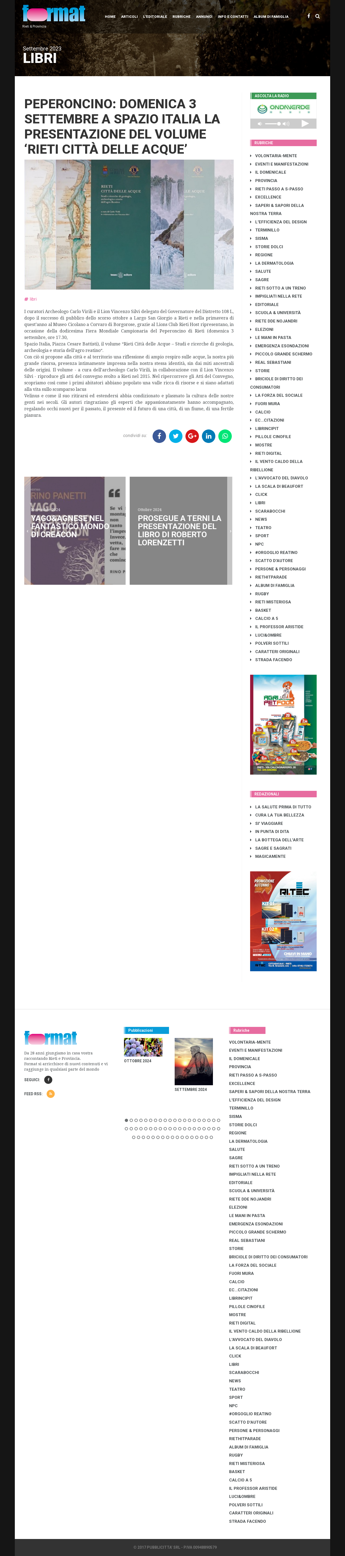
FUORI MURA (265, 403)
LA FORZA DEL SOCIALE (276, 395)
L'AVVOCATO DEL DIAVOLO (279, 478)
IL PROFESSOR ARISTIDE (276, 626)
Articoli (129, 17)
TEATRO (260, 527)
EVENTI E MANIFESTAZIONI (279, 164)
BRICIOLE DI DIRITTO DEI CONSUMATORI (268, 1257)
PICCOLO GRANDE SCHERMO (281, 354)
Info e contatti (233, 17)
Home (110, 17)
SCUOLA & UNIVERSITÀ (275, 312)
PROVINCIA (263, 180)
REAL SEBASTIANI (270, 362)
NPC (257, 544)
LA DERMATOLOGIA (272, 263)
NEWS (258, 519)
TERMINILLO (265, 230)
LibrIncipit (264, 428)
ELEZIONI (261, 329)
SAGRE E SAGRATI (270, 848)
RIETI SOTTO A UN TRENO (278, 288)
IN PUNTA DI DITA (269, 831)
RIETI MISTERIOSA (270, 602)
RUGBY (259, 594)
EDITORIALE (264, 304)
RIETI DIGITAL (266, 453)
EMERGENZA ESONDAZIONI (279, 346)
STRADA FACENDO (271, 659)
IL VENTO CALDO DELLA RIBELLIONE (265, 1331)
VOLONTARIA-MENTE (273, 155)
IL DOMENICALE (268, 172)
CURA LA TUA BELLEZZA (277, 815)
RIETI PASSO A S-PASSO (276, 189)
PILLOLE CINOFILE (270, 436)
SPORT (259, 535)
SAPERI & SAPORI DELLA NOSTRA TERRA (269, 1091)
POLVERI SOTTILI (269, 643)
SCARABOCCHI (267, 511)
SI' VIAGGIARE (266, 823)
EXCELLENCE (265, 197)
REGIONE (261, 255)
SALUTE (260, 271)
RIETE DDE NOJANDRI (273, 321)
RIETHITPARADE (268, 577)
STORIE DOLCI (266, 246)
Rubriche (181, 17)
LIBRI (257, 502)
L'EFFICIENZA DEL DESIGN (278, 222)
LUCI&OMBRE (266, 635)
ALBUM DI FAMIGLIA (272, 585)
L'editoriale (155, 17)
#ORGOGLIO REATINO (274, 552)
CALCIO (260, 412)
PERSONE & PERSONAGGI (278, 569)
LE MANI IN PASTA (270, 337)
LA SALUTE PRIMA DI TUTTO (280, 807)
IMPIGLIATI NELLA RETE (276, 296)
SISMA (259, 238)
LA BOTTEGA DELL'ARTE (277, 840)
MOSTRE (261, 445)
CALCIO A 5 (264, 618)
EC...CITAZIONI (267, 420)
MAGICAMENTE (268, 856)
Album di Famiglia (271, 17)
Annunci (204, 17)
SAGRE (259, 279)
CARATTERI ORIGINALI (274, 651)
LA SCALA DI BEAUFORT (276, 486)
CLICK (258, 494)
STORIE (260, 370)
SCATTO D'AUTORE (271, 560)
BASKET (260, 610)
